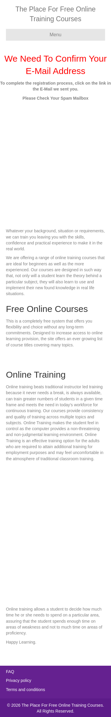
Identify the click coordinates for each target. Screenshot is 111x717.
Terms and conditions (25, 689)
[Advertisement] (55, 162)
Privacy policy (18, 680)
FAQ (10, 671)
